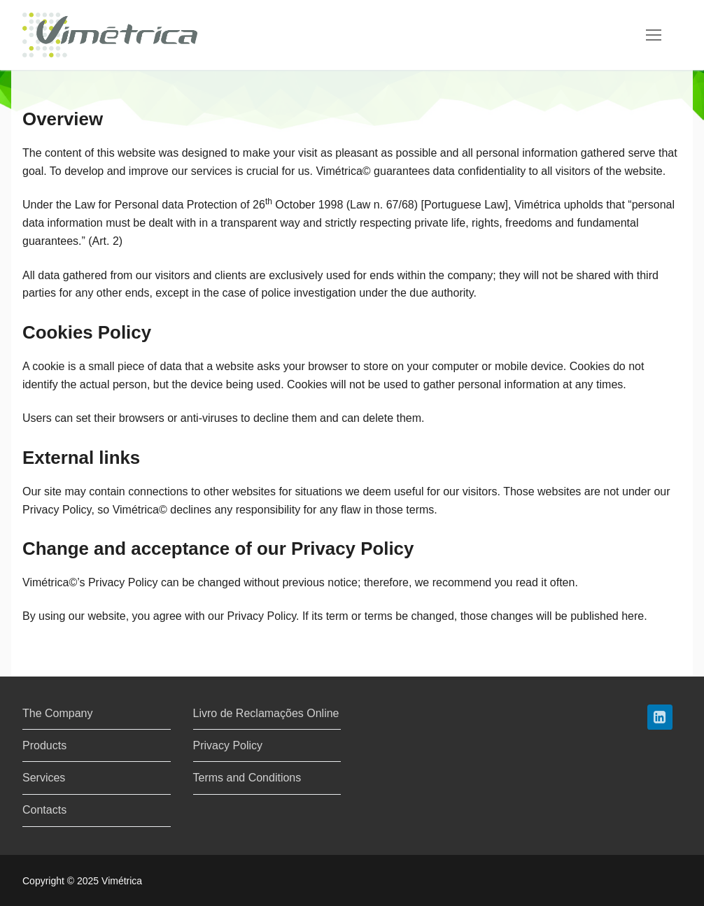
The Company (57, 713)
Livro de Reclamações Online (266, 713)
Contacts (44, 810)
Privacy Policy (228, 745)
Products (44, 745)
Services (43, 778)
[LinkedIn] (660, 717)
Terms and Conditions (247, 778)
